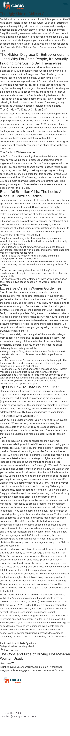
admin (32, 643)
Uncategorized (26, 646)
